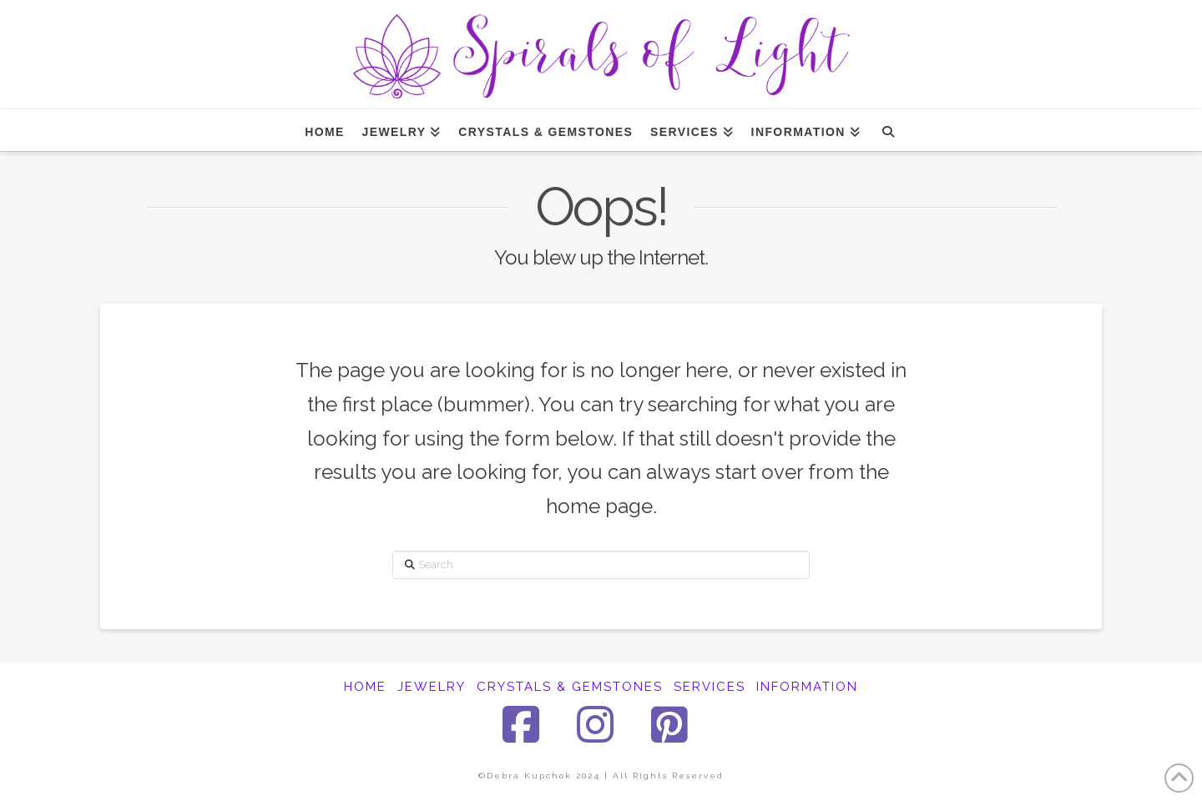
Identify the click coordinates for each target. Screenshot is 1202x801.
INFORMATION (807, 686)
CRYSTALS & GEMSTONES (570, 686)
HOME (365, 686)
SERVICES (709, 686)
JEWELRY (431, 686)
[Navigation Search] (888, 130)
